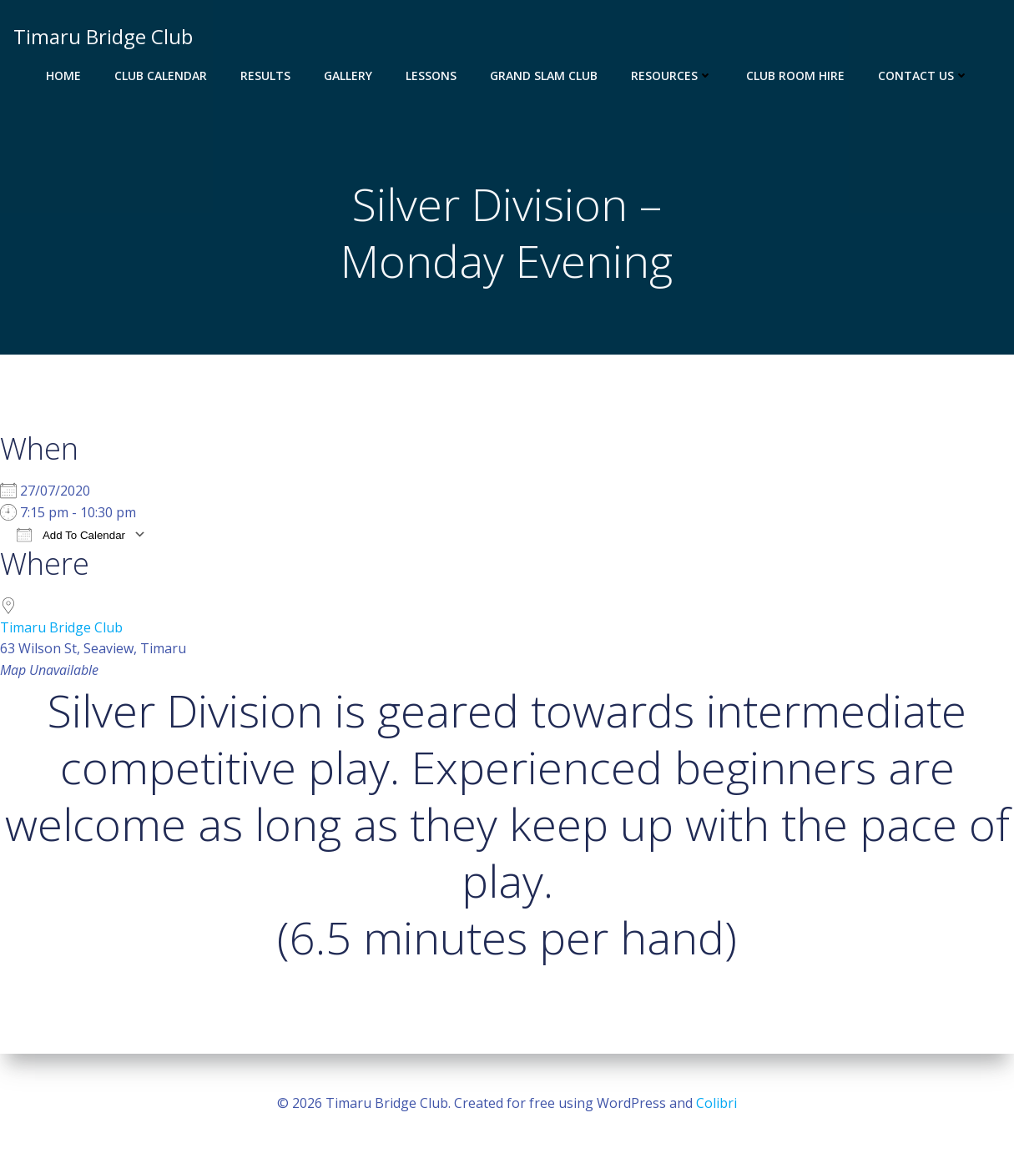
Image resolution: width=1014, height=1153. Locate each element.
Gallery (348, 75)
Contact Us (923, 75)
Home (63, 75)
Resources (672, 75)
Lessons (431, 75)
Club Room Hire (795, 75)
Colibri (716, 1103)
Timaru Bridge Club (61, 628)
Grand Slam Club (544, 75)
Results (265, 75)
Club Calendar (160, 75)
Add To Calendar (71, 535)
